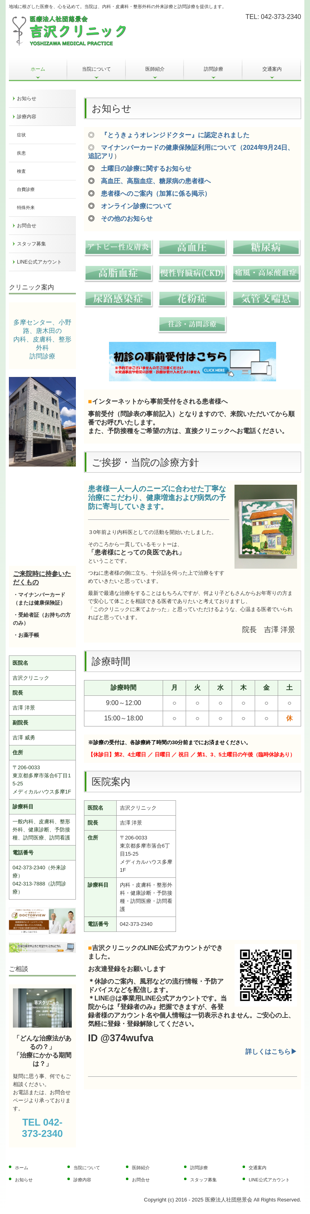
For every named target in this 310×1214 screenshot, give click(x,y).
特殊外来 (26, 207)
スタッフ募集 (31, 244)
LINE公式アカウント (39, 262)
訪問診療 (213, 69)
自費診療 (26, 189)
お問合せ (26, 225)
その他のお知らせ (127, 218)
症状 (21, 134)
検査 (21, 171)
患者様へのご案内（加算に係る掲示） (156, 193)
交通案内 (272, 69)
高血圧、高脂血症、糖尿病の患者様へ (156, 181)
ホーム (38, 69)
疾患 (21, 153)
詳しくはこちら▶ (271, 1051)
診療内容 (26, 116)
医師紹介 (155, 69)
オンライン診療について (136, 206)
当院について (96, 69)
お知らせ (26, 98)
